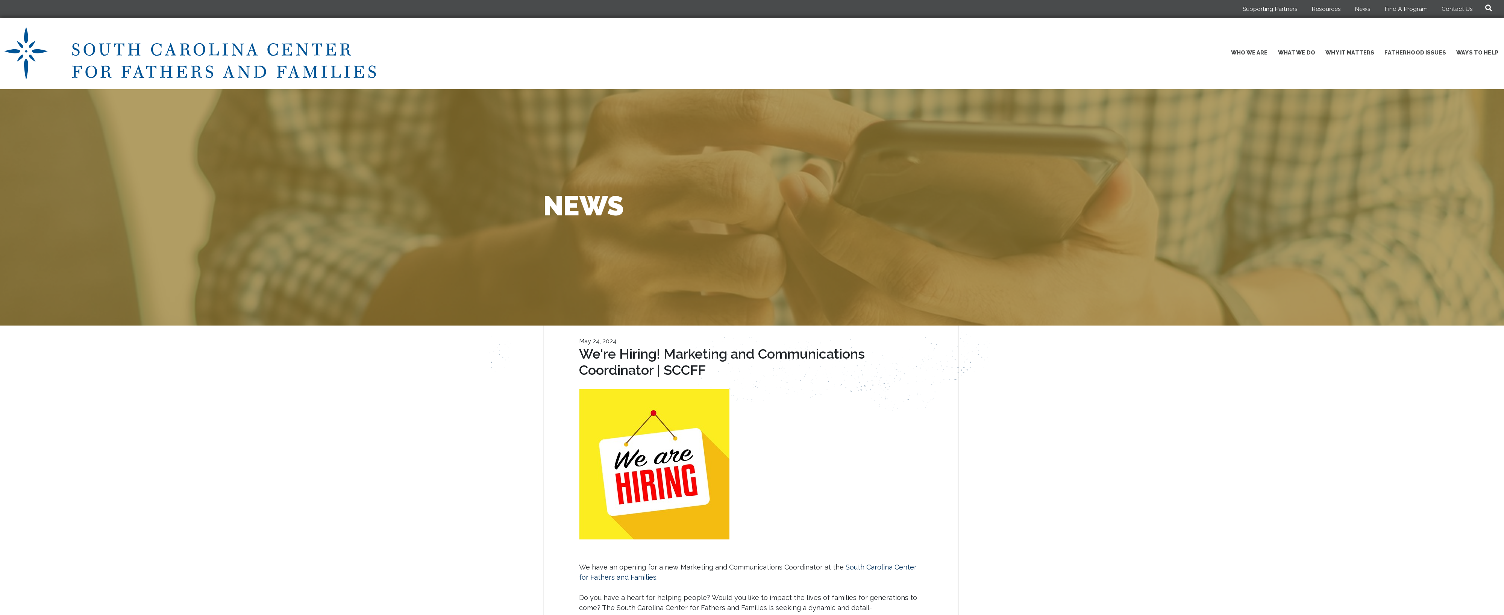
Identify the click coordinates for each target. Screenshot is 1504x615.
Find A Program (1406, 8)
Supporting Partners (1270, 8)
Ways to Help (1477, 52)
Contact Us (1457, 8)
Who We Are (1249, 52)
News (1363, 8)
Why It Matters (1349, 52)
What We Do (1296, 52)
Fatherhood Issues (1415, 52)
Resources (1326, 8)
